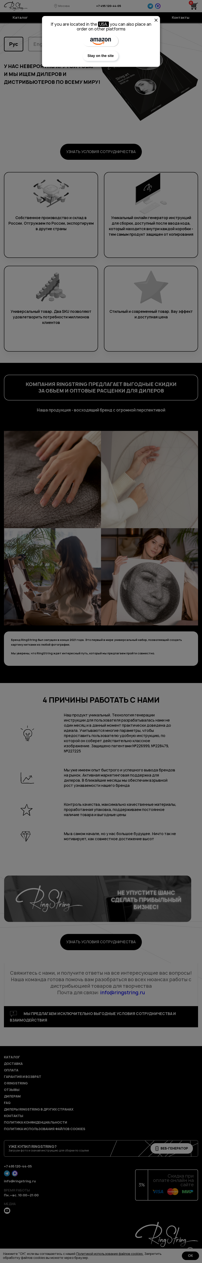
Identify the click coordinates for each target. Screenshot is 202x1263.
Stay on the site (100, 56)
